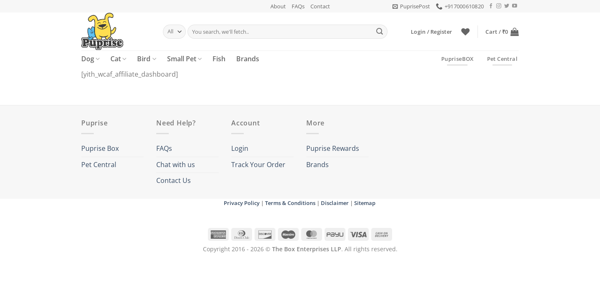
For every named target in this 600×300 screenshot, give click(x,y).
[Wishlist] (465, 31)
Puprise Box (100, 148)
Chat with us (175, 164)
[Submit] (379, 32)
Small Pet (184, 58)
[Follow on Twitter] (506, 6)
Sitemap (364, 203)
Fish (218, 58)
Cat (118, 58)
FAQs (298, 6)
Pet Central (98, 164)
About (278, 6)
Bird (146, 58)
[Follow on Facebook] (490, 6)
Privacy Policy (242, 203)
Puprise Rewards (332, 148)
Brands (247, 58)
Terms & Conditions (290, 203)
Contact (320, 6)
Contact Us (173, 180)
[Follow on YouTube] (514, 6)
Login (239, 148)
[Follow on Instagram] (498, 6)
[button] (411, 6)
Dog (90, 58)
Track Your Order (258, 164)
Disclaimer (335, 203)
